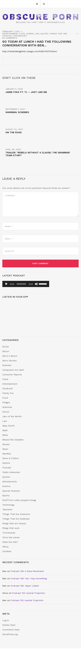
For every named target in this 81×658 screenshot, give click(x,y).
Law (37, 34)
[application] (25, 284)
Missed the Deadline (13, 439)
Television (7, 509)
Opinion (6, 463)
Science (6, 486)
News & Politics (10, 458)
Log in (5, 620)
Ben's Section (9, 360)
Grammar (7, 407)
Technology (8, 505)
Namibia (6, 453)
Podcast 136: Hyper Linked (25, 585)
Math (5, 430)
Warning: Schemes (17, 112)
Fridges (6, 402)
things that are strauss (14, 523)
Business (6, 365)
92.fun (5, 346)
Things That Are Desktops (16, 518)
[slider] (21, 284)
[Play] (6, 284)
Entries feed (8, 625)
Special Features (11, 491)
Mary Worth (8, 425)
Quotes (44, 34)
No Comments (9, 38)
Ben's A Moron (9, 356)
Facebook (7, 388)
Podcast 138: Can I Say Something (29, 578)
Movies (6, 444)
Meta (5, 435)
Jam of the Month (12, 416)
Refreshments (9, 481)
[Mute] (36, 284)
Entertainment (10, 34)
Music (5, 449)
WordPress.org (10, 634)
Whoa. (5, 546)
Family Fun (8, 393)
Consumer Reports (12, 374)
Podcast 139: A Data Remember (27, 571)
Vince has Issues (11, 537)
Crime (5, 379)
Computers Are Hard (13, 370)
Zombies (6, 551)
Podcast (6, 467)
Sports (5, 495)
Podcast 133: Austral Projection (28, 593)
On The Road (13, 132)
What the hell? (10, 542)
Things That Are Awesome (16, 514)
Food (22, 34)
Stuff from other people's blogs (19, 500)
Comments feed (10, 629)
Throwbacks (20, 36)
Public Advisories (11, 472)
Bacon (5, 351)
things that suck (10, 528)
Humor (30, 34)
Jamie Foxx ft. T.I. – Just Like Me (26, 92)
